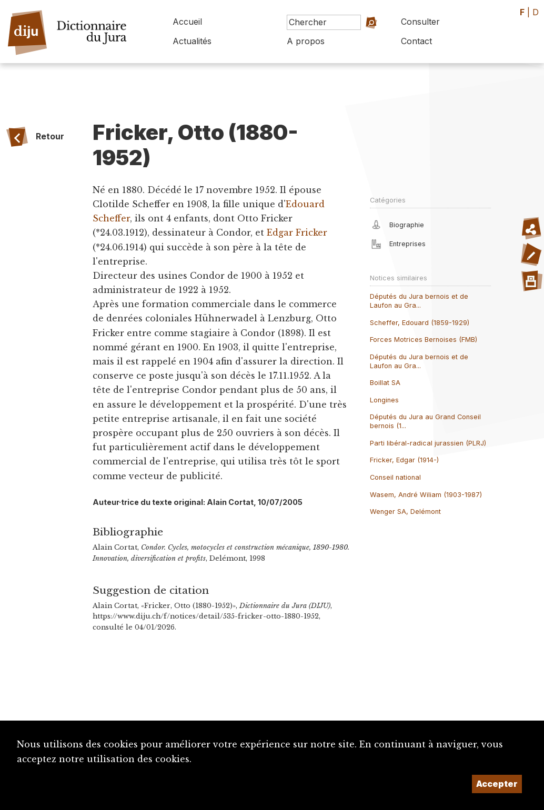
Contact (416, 41)
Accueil (187, 21)
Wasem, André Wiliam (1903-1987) (426, 495)
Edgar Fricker (297, 232)
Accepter (497, 783)
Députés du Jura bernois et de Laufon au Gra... (419, 300)
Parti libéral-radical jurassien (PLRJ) (428, 443)
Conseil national (395, 477)
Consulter (420, 21)
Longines (384, 400)
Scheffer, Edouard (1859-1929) (419, 323)
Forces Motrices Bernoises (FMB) (423, 339)
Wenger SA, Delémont (405, 511)
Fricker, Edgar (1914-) (404, 460)
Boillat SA (385, 383)
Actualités (192, 41)
